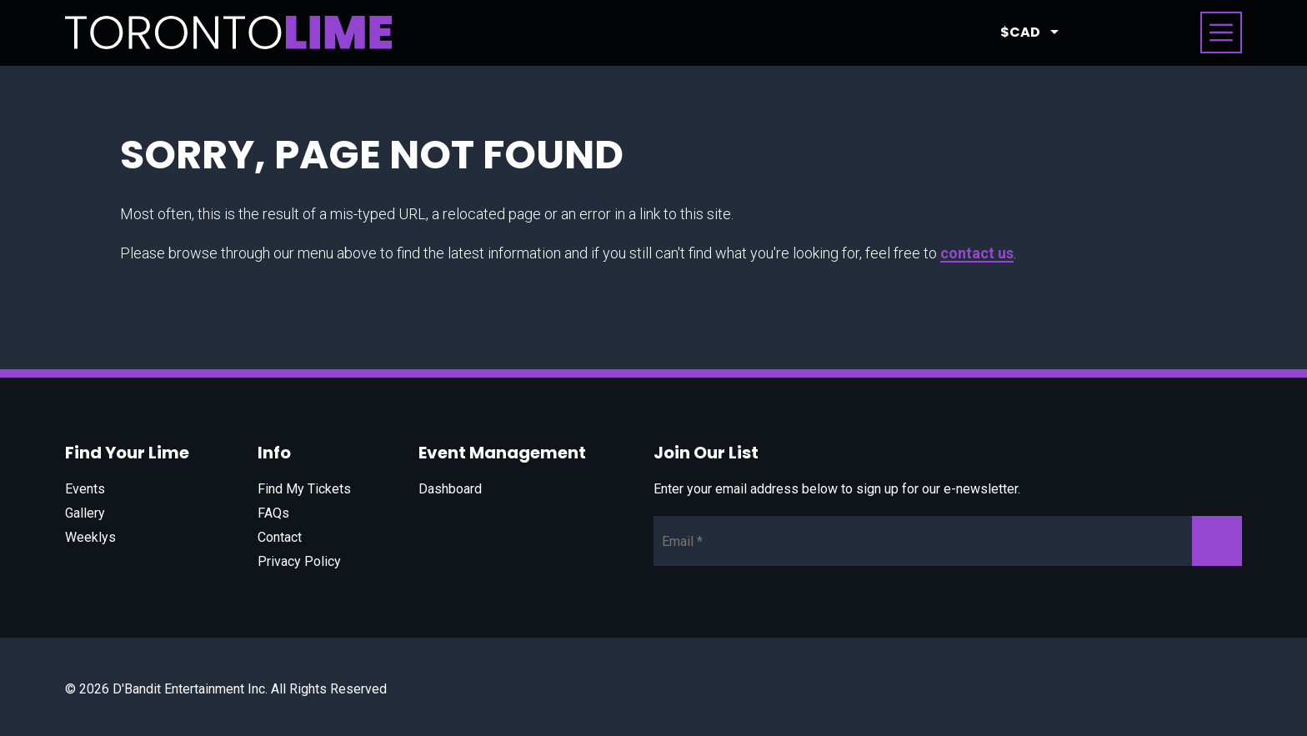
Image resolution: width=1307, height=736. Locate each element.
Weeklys (90, 537)
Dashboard (450, 489)
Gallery (85, 513)
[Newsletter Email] (948, 541)
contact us (977, 253)
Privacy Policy (299, 561)
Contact (280, 537)
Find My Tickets (304, 489)
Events (85, 489)
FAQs (273, 513)
